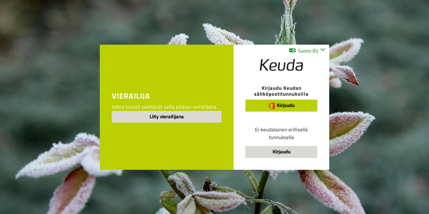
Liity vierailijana (167, 116)
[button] (307, 51)
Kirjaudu (281, 105)
